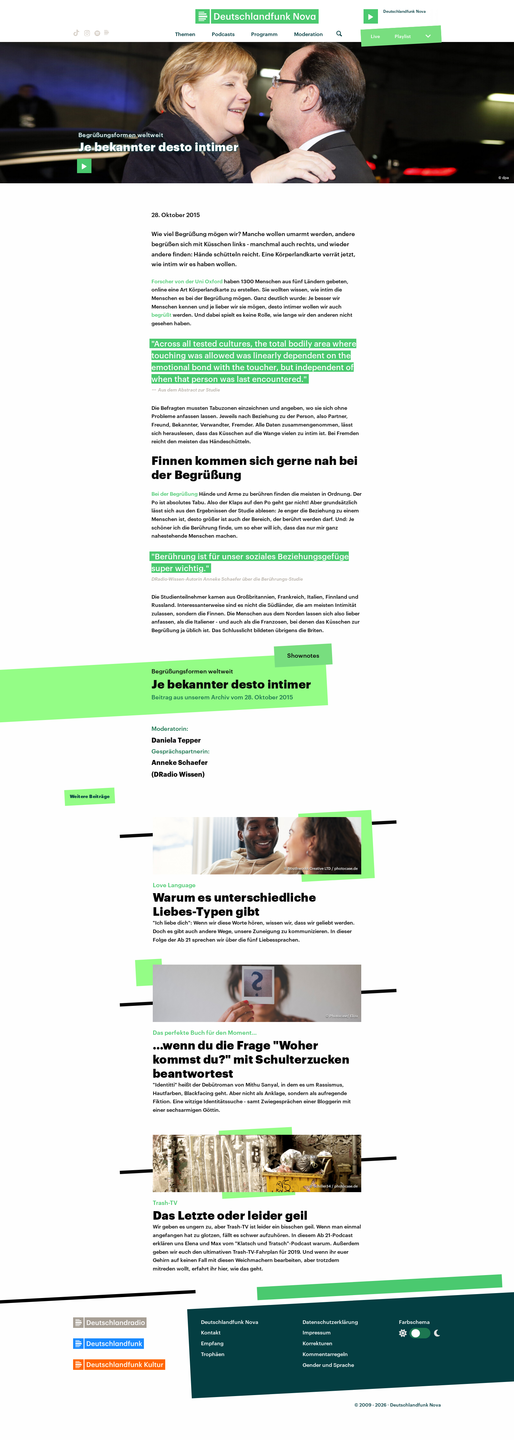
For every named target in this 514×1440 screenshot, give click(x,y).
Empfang (212, 1343)
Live (375, 36)
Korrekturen (317, 1343)
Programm (264, 34)
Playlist (403, 36)
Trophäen (213, 1354)
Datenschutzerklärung (330, 1322)
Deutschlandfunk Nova (229, 1322)
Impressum (317, 1332)
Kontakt (211, 1332)
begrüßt (161, 314)
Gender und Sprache (328, 1365)
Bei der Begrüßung (174, 493)
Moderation (308, 34)
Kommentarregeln (325, 1354)
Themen (185, 34)
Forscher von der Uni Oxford (187, 281)
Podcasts (223, 34)
